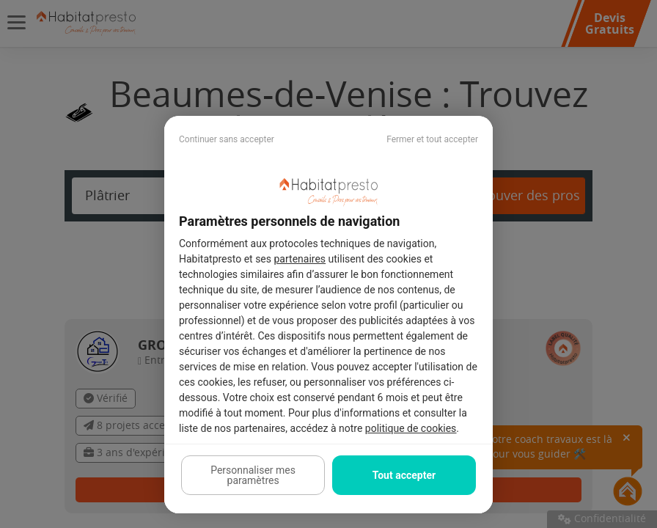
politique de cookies (410, 428)
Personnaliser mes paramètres (253, 475)
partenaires (300, 259)
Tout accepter (404, 475)
